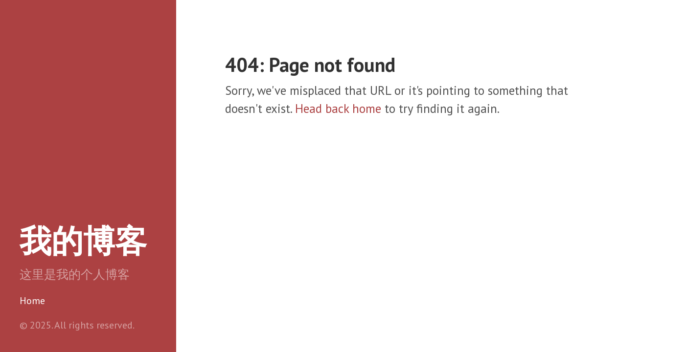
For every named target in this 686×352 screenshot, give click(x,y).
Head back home (338, 108)
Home (32, 300)
